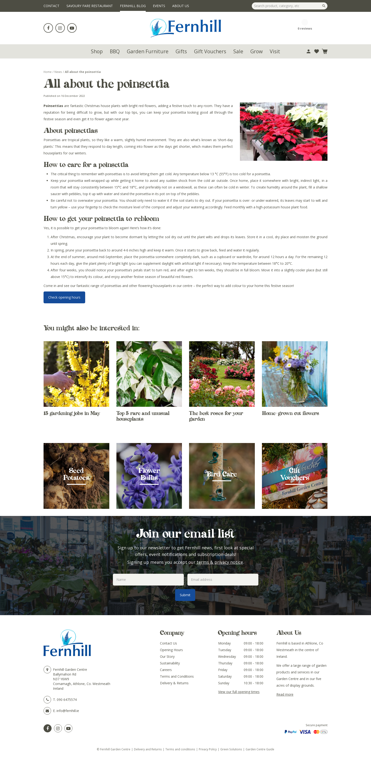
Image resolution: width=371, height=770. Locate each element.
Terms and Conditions (177, 676)
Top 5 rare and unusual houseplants (142, 416)
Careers (166, 669)
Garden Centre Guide (260, 749)
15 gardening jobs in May (72, 413)
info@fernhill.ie (68, 710)
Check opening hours (64, 297)
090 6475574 (67, 699)
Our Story (167, 656)
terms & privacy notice (220, 562)
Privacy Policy (208, 749)
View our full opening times (239, 691)
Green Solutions (231, 749)
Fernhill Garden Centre (70, 669)
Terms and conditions (180, 749)
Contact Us (168, 643)
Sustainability (170, 663)
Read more (284, 694)
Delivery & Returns (174, 683)
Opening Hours (171, 650)
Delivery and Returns (148, 749)
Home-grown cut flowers (290, 413)
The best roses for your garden (216, 416)
